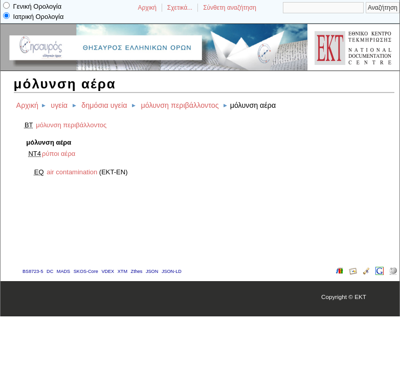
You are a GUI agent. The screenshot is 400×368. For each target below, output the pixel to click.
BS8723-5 (33, 271)
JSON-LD (172, 271)
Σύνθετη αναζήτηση (229, 7)
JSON (152, 271)
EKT (360, 296)
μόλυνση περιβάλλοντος (180, 105)
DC (50, 271)
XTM (122, 271)
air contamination (72, 172)
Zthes (137, 271)
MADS (63, 271)
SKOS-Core (86, 271)
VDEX (107, 271)
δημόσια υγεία (104, 105)
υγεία (59, 105)
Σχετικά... (179, 7)
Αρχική (147, 7)
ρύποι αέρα (58, 153)
